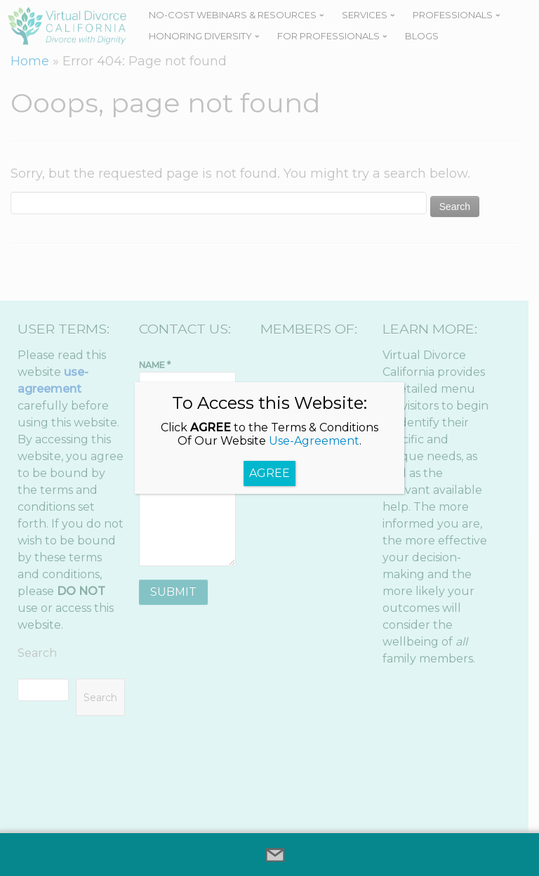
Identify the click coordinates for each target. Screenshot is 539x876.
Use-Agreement (314, 440)
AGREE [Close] (269, 473)
